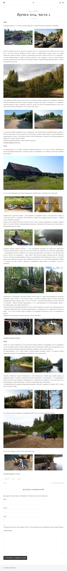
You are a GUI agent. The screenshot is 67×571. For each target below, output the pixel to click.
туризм (19, 479)
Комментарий (7, 530)
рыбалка (7, 479)
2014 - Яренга (33, 11)
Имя (5, 499)
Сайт (4, 516)
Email (5, 508)
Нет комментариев (58, 483)
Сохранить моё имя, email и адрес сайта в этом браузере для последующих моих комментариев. (33, 527)
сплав (13, 479)
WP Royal (13, 568)
